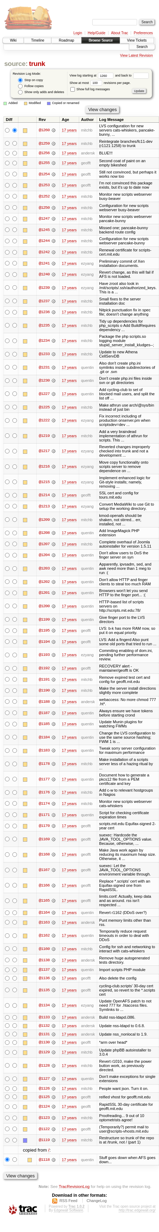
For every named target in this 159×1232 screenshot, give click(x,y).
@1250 (44, 208)
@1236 (44, 312)
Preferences (143, 33)
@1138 (44, 960)
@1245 (44, 230)
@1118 (44, 1160)
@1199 (44, 619)
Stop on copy (30, 80)
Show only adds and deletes (41, 92)
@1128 (44, 1066)
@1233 (44, 354)
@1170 (44, 826)
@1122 (44, 1130)
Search (142, 47)
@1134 (44, 1005)
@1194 (44, 642)
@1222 (44, 420)
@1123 (44, 1118)
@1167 (44, 870)
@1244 (44, 241)
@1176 (44, 792)
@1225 (44, 407)
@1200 (44, 606)
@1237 (44, 301)
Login (77, 33)
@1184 (44, 737)
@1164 (44, 912)
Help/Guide (96, 33)
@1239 (44, 288)
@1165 (44, 901)
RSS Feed (68, 1201)
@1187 (44, 713)
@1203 (44, 568)
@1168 (44, 855)
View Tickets (137, 40)
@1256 (44, 153)
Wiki (13, 40)
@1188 (44, 702)
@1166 (44, 885)
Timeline (37, 40)
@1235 (44, 325)
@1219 (44, 436)
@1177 (44, 779)
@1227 (44, 394)
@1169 (44, 839)
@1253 (44, 185)
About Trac (119, 33)
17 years (69, 130)
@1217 (44, 451)
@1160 (44, 949)
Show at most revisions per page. (100, 83)
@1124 (44, 1107)
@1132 (44, 1026)
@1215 (44, 482)
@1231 (44, 367)
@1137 (44, 970)
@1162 (44, 936)
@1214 (44, 495)
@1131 (44, 1034)
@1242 (44, 252)
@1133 (44, 1017)
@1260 (44, 130)
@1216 (44, 466)
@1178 (44, 764)
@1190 (44, 691)
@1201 (44, 593)
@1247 (44, 218)
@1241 (44, 263)
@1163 (44, 922)
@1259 (44, 143)
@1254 (44, 174)
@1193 (44, 655)
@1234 (44, 341)
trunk (37, 63)
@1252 (44, 196)
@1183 (44, 751)
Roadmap (66, 40)
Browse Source (101, 40)
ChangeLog (97, 1201)
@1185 (44, 724)
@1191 (44, 679)
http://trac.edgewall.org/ (137, 1211)
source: (16, 63)
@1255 (44, 163)
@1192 (44, 668)
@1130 (44, 1043)
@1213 (44, 506)
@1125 (44, 1097)
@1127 (44, 1079)
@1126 (44, 1089)
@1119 (44, 1141)
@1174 (44, 803)
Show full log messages (90, 89)
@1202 (44, 582)
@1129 (44, 1053)
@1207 (44, 544)
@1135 (44, 990)
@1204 (44, 555)
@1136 (44, 978)
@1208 (44, 533)
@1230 (44, 381)
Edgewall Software (68, 1211)
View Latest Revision (136, 55)
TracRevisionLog (74, 1187)
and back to (132, 75)
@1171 (44, 815)
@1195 (44, 630)
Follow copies (30, 86)
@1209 (44, 520)
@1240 (44, 274)
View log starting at (92, 75)
